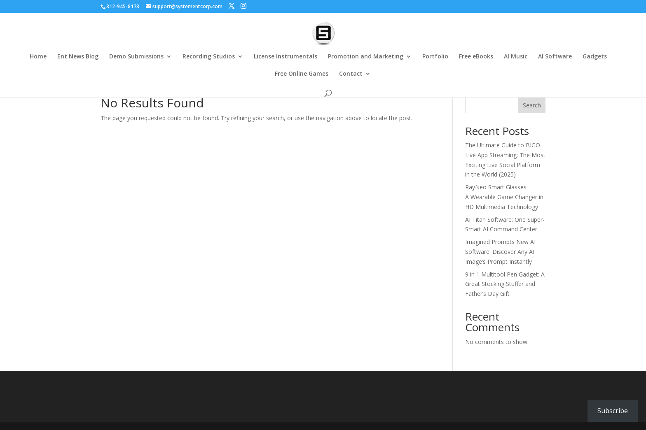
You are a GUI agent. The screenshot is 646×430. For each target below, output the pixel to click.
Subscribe (612, 410)
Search (532, 105)
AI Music (515, 56)
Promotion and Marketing (365, 56)
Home (38, 56)
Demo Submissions (136, 56)
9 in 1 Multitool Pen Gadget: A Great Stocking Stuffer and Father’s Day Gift (505, 284)
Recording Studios (209, 56)
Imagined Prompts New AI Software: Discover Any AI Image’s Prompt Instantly (500, 251)
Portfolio (435, 56)
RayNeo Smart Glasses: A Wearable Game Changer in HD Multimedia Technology (504, 197)
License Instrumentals (285, 56)
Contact (351, 74)
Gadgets (595, 56)
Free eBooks (476, 56)
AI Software (555, 56)
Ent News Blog (77, 56)
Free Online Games (301, 74)
